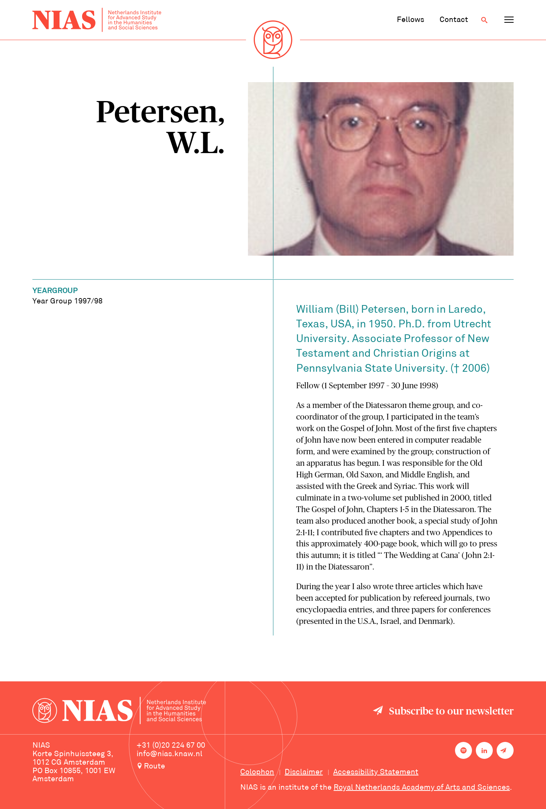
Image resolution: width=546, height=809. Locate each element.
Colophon (257, 772)
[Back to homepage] (96, 20)
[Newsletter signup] (505, 750)
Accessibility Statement (375, 772)
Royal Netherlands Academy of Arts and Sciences (422, 788)
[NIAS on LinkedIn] (484, 750)
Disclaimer (304, 772)
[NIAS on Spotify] (463, 750)
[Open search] (484, 20)
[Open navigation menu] (509, 20)
